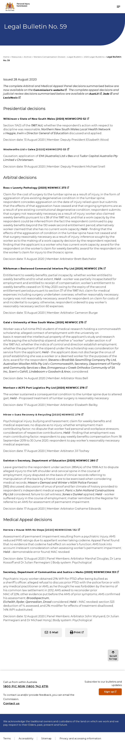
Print (77, 632)
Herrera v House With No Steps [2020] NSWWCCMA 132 (40, 529)
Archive (27, 57)
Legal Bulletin (75, 57)
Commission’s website (48, 90)
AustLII (94, 93)
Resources (17, 57)
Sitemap (46, 738)
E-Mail (54, 632)
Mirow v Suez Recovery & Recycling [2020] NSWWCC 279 (41, 414)
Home (6, 57)
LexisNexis (10, 97)
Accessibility (26, 738)
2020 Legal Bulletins (94, 57)
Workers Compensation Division (50, 57)
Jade (106, 93)
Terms (7, 738)
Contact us (11, 703)
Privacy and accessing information (80, 738)
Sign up (113, 692)
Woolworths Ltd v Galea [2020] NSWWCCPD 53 (34, 149)
